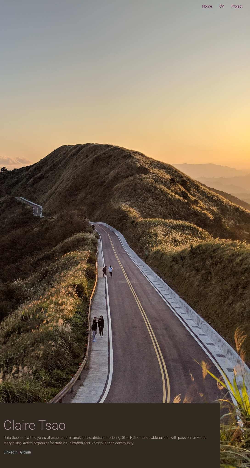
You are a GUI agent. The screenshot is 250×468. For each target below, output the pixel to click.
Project (237, 6)
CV (221, 6)
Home (207, 6)
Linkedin (10, 452)
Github (25, 452)
